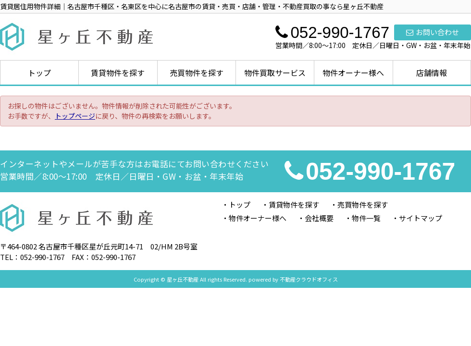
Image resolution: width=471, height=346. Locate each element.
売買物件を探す (196, 72)
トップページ (75, 116)
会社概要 (319, 218)
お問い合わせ (432, 32)
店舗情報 (431, 72)
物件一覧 (366, 218)
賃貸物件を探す (118, 72)
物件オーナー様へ (353, 72)
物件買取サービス (275, 72)
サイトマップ (420, 218)
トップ (39, 72)
